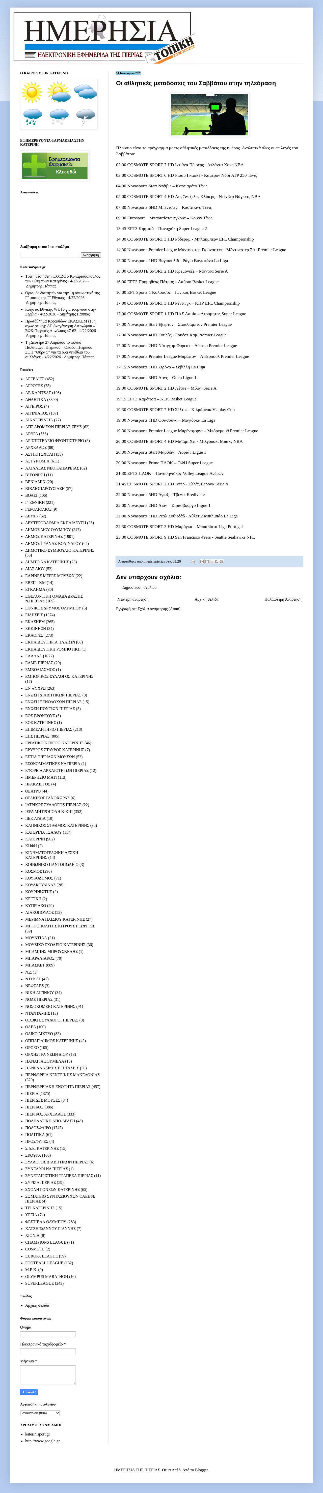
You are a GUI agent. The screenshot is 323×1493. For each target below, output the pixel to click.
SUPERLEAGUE (39, 1283)
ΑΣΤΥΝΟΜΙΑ (37, 461)
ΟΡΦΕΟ (32, 1047)
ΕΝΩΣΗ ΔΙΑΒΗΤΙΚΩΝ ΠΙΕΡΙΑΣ (53, 695)
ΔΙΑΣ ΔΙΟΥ (35, 569)
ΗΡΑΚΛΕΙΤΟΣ (37, 784)
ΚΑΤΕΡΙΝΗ (35, 839)
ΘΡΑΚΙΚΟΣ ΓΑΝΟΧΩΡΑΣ (47, 798)
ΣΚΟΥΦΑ (33, 1155)
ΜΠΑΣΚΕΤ (35, 965)
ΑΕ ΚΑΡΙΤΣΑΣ (38, 393)
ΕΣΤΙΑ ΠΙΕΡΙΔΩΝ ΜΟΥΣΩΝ (50, 757)
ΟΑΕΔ (30, 1027)
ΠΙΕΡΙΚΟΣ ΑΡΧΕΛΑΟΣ (45, 1114)
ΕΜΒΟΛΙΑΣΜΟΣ (40, 669)
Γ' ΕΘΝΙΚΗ (35, 502)
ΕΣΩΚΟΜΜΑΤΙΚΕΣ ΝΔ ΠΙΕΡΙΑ (52, 764)
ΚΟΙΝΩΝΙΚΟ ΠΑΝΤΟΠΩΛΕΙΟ (51, 864)
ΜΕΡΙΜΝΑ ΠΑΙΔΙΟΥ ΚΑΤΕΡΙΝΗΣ (55, 919)
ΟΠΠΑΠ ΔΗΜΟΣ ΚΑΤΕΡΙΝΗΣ (51, 1041)
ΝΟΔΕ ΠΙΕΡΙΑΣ (39, 999)
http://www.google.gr (42, 1441)
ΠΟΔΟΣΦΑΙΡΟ (38, 1128)
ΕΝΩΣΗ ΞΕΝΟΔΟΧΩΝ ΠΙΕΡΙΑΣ (53, 702)
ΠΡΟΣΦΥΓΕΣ (36, 1141)
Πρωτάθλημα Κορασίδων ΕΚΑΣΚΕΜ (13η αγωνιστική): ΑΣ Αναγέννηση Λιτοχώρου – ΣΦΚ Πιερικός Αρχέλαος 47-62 (60, 326)
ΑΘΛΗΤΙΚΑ (35, 399)
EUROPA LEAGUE (41, 1256)
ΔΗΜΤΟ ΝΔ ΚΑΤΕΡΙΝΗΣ (47, 562)
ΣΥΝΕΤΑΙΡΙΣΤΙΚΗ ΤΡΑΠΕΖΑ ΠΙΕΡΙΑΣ (59, 1176)
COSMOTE (34, 1249)
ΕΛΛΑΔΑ (33, 656)
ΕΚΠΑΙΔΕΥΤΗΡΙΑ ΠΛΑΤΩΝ (50, 642)
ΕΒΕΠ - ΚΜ (35, 582)
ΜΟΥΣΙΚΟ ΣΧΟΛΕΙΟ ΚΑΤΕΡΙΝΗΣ (55, 945)
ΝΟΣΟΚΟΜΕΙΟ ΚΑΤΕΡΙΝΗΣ (50, 1006)
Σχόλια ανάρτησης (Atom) (159, 609)
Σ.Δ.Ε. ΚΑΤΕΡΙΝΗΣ (42, 1148)
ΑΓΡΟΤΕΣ (34, 386)
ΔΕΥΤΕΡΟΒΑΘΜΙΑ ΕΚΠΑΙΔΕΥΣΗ (55, 523)
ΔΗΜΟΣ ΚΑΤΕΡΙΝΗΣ (44, 536)
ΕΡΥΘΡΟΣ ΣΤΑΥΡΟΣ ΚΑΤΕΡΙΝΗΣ (54, 750)
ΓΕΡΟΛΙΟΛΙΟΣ (38, 509)
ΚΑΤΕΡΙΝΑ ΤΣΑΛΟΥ (43, 832)
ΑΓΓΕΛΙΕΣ (34, 379)
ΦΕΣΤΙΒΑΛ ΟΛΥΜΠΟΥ (45, 1222)
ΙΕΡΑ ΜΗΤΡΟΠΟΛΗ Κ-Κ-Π (49, 811)
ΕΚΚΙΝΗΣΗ (35, 628)
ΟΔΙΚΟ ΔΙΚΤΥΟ (39, 1034)
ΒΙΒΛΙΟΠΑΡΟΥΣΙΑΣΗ (45, 488)
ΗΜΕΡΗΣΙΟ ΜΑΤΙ (41, 777)
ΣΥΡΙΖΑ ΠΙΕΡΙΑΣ (40, 1182)
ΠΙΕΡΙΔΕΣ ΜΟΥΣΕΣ (42, 1100)
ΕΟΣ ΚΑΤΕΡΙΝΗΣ (40, 722)
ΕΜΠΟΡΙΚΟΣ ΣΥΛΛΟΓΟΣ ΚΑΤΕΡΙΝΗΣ (59, 676)
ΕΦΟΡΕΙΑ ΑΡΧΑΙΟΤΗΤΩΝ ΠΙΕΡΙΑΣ (57, 770)
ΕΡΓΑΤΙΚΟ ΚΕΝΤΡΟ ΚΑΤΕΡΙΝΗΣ (54, 743)
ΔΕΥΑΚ (31, 516)
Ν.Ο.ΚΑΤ (33, 979)
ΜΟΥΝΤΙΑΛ (36, 938)
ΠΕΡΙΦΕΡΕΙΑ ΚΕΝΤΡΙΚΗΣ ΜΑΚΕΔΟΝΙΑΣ (62, 1075)
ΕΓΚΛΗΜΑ (35, 589)
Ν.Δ (28, 972)
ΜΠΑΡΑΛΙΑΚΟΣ (40, 958)
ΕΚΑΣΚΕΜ (35, 622)
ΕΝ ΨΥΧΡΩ (35, 688)
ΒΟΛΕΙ (31, 495)
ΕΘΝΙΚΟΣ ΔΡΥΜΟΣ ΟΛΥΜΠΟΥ (53, 608)
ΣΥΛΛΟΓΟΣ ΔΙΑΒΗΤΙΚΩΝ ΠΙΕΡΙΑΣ (57, 1162)
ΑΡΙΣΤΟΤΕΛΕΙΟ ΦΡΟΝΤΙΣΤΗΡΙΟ (54, 440)
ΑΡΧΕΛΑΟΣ (36, 447)
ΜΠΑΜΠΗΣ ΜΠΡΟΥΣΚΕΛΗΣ (51, 951)
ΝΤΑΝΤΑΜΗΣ (37, 1013)
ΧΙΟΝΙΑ (32, 1235)
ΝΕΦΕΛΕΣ (34, 986)
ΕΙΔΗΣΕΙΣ (34, 615)
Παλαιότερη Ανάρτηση (283, 599)
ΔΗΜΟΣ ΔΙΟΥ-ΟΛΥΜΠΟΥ (48, 530)
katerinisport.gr (37, 1434)
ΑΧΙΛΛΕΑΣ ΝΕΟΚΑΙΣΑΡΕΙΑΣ (52, 468)
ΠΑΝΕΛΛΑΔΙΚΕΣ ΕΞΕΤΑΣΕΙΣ (52, 1068)
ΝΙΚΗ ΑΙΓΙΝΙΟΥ (39, 992)
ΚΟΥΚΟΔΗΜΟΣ (39, 878)
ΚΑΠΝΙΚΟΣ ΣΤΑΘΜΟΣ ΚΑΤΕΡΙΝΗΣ (57, 825)
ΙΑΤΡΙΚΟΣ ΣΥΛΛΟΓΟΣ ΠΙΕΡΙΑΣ (53, 805)
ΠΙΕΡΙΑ (31, 1093)
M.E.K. (31, 1270)
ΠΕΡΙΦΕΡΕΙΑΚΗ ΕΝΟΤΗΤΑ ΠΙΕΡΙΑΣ (58, 1087)
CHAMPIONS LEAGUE (45, 1242)
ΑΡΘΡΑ (31, 434)
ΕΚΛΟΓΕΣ (34, 635)
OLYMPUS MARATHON (46, 1276)
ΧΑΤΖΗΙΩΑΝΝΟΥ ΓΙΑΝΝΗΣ (50, 1228)
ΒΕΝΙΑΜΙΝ (35, 482)
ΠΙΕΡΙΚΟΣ (34, 1107)
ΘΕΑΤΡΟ (33, 791)
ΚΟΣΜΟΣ (33, 871)
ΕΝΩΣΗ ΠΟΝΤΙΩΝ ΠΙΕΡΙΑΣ (50, 709)
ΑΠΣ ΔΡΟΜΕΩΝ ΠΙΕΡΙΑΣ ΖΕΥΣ (53, 427)
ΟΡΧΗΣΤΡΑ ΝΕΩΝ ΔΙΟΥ (46, 1054)
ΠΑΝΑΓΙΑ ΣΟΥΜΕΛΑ (44, 1061)
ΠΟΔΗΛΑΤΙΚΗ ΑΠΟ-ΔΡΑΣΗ (50, 1121)
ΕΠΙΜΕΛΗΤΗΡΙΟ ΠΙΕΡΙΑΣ (48, 729)
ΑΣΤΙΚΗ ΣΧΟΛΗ (40, 454)
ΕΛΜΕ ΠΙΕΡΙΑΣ (39, 663)
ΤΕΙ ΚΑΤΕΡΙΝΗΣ (40, 1208)
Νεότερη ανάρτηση (133, 599)
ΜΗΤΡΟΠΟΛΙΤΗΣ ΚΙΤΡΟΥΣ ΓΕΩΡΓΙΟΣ (60, 926)
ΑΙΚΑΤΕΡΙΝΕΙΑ (39, 420)
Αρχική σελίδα (207, 599)
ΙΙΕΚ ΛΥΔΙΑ (35, 818)
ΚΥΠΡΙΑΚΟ (35, 905)
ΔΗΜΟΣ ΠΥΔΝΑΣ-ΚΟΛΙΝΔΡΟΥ (53, 543)
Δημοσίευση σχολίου (139, 587)
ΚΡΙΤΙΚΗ (33, 899)
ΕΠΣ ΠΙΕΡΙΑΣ (37, 736)
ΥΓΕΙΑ (31, 1215)
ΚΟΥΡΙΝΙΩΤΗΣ (38, 892)
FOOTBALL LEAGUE (44, 1263)
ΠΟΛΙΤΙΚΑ (35, 1134)
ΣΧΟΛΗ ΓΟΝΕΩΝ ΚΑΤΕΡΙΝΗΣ (52, 1189)
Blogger (201, 1470)
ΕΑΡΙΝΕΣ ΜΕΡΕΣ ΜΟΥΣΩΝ (49, 576)
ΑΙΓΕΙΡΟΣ (34, 406)
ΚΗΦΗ (31, 846)
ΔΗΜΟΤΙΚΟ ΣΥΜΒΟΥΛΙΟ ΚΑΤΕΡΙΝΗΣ (59, 550)
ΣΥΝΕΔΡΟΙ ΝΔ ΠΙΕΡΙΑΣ (46, 1169)
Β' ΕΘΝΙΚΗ (35, 475)
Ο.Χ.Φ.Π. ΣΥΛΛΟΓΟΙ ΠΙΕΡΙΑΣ (51, 1020)
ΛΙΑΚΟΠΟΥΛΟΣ (39, 912)
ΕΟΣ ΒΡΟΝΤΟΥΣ (40, 716)
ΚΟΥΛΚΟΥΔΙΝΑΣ (40, 885)
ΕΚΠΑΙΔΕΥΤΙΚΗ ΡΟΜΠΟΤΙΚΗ (53, 649)
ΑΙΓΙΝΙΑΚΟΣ (36, 413)
